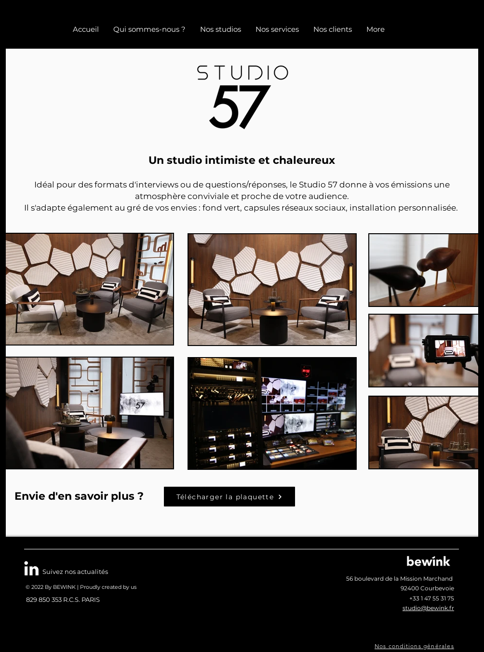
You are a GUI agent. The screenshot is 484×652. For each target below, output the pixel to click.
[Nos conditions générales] (415, 646)
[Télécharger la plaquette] (229, 496)
